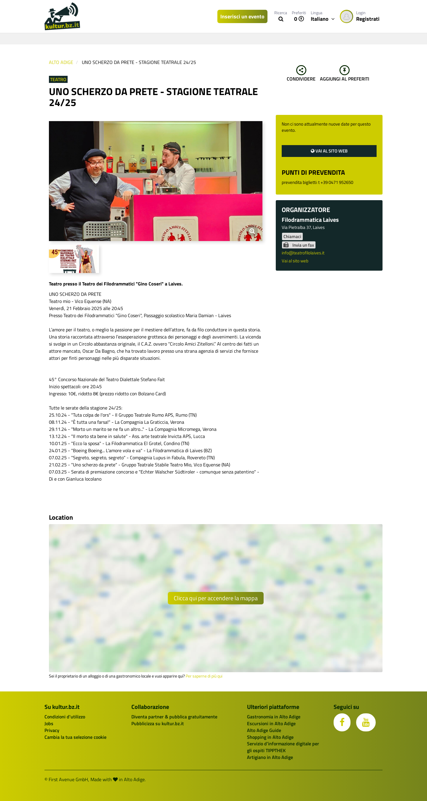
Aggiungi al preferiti (344, 73)
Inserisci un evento (242, 16)
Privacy (51, 730)
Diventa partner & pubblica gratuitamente (174, 716)
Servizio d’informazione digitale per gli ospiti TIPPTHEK (283, 747)
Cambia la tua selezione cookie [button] (75, 737)
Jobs (48, 723)
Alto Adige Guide (264, 730)
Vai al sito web (329, 150)
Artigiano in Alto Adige (270, 757)
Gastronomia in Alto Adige (273, 716)
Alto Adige (61, 62)
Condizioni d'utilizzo (64, 716)
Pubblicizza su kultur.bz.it (157, 723)
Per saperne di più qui (204, 676)
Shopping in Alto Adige (270, 737)
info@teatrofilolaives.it (303, 252)
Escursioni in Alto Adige (271, 723)
